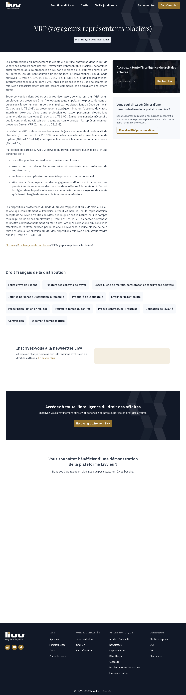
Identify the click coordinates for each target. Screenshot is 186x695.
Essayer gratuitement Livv (93, 423)
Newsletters (116, 645)
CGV (152, 645)
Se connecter (146, 5)
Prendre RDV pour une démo (137, 130)
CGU (152, 650)
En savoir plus (46, 358)
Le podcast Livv (117, 650)
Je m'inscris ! (169, 5)
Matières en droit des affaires (125, 667)
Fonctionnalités (57, 645)
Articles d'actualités (120, 639)
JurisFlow (80, 645)
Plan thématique (84, 650)
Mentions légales (159, 639)
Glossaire (114, 662)
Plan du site (156, 656)
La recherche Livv (84, 639)
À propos (54, 639)
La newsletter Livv (119, 673)
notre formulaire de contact (131, 122)
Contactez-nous (57, 656)
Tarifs (85, 5)
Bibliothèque (116, 656)
